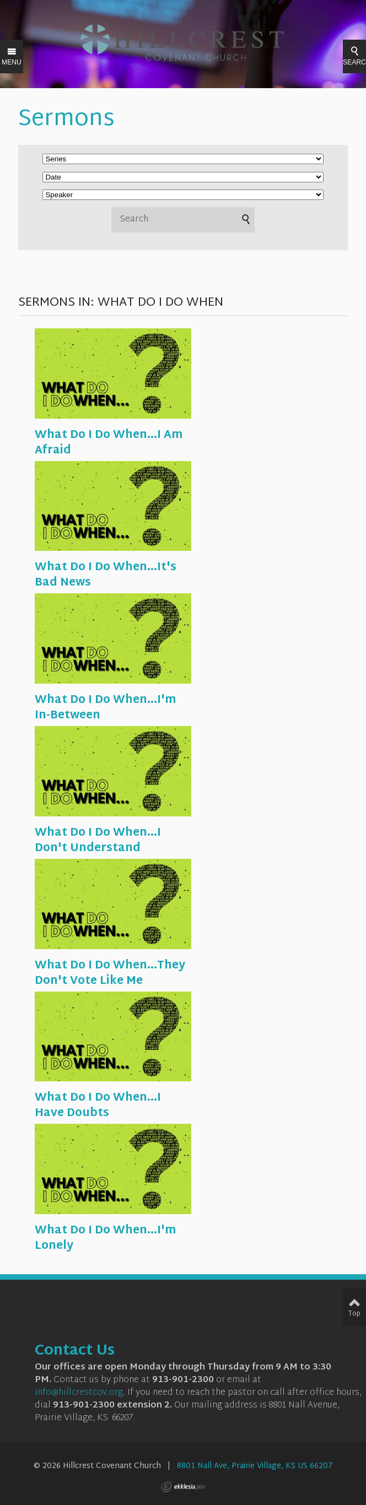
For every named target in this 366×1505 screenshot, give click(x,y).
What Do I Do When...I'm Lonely (105, 1238)
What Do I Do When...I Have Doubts (98, 1105)
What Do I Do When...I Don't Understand (98, 840)
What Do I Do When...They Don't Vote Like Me (110, 973)
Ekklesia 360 (183, 1486)
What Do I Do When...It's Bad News (105, 575)
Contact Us (75, 1351)
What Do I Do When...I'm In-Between (105, 708)
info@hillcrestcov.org (79, 1393)
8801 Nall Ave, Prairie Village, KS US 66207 (255, 1466)
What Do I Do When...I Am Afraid (108, 443)
